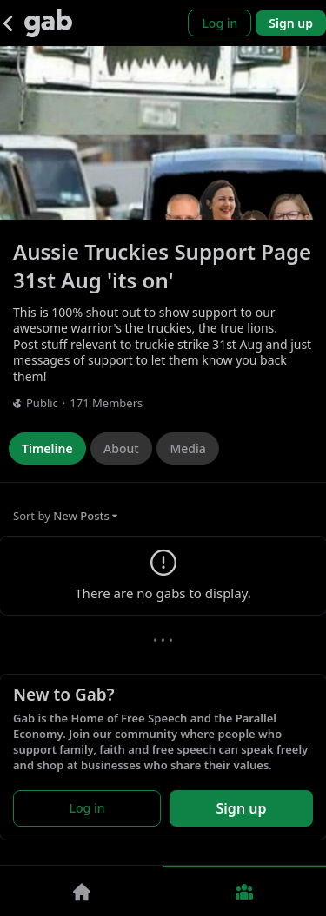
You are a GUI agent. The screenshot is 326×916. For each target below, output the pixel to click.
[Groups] (245, 891)
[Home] (81, 891)
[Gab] (48, 23)
